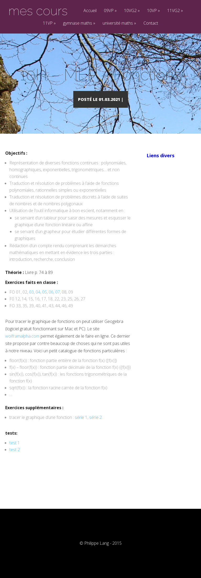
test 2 (14, 457)
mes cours (38, 10)
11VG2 (175, 10)
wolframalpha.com (22, 344)
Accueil (90, 10)
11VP (49, 23)
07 (57, 299)
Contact (150, 23)
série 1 (81, 425)
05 (44, 299)
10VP (153, 10)
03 (31, 299)
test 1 (14, 450)
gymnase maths (79, 23)
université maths (119, 23)
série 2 (95, 425)
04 (38, 299)
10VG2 (132, 10)
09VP (110, 10)
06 (51, 299)
